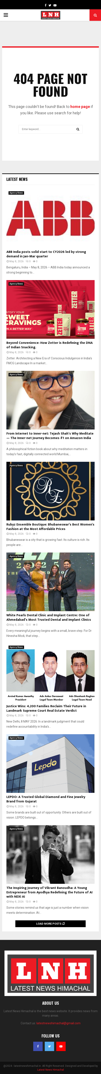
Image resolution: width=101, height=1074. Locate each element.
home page (80, 106)
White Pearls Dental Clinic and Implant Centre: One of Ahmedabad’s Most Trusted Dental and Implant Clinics (48, 617)
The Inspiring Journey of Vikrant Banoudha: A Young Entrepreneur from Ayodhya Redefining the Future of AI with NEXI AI (49, 892)
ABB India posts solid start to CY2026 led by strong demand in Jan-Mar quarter (46, 254)
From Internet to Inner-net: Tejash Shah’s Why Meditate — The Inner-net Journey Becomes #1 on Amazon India (50, 436)
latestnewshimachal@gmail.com (58, 1023)
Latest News (16, 179)
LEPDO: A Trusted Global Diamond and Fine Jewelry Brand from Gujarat (45, 799)
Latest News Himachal (50, 1069)
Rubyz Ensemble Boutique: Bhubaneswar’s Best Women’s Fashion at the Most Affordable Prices (50, 527)
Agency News (16, 193)
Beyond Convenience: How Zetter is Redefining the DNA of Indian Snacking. (49, 345)
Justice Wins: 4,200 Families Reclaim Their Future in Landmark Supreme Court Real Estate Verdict (46, 708)
